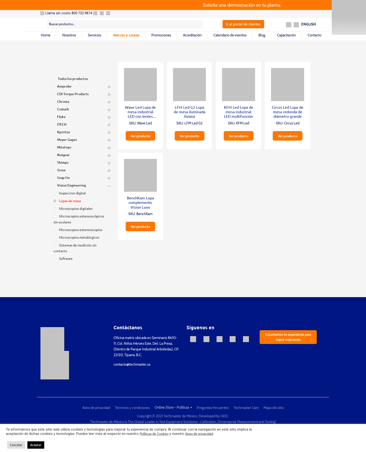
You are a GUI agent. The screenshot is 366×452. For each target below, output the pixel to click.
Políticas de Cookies (154, 434)
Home (45, 35)
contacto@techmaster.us (132, 364)
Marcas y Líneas (126, 35)
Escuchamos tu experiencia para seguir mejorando (288, 337)
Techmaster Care (246, 408)
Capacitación (286, 35)
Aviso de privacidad (96, 408)
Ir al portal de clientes (243, 24)
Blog (261, 35)
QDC (224, 416)
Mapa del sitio (273, 408)
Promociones (161, 35)
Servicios (94, 35)
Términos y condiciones (132, 408)
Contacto (314, 35)
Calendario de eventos (230, 35)
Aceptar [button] (35, 445)
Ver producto (140, 136)
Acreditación (192, 35)
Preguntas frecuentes (213, 408)
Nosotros (69, 35)
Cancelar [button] (16, 445)
